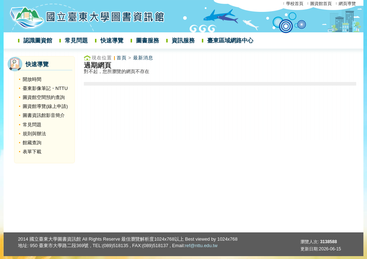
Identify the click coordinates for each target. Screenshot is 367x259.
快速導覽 (111, 40)
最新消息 (143, 57)
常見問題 (76, 40)
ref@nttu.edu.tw (201, 245)
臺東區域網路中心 (230, 40)
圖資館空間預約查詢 (44, 97)
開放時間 (32, 79)
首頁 (122, 57)
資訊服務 (183, 40)
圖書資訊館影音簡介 (44, 115)
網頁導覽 (347, 3)
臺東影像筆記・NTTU (45, 88)
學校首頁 (294, 3)
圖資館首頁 (321, 3)
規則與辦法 (34, 133)
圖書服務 (147, 40)
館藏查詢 (32, 142)
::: (6, 59)
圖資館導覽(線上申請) (45, 106)
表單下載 (32, 151)
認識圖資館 (37, 40)
